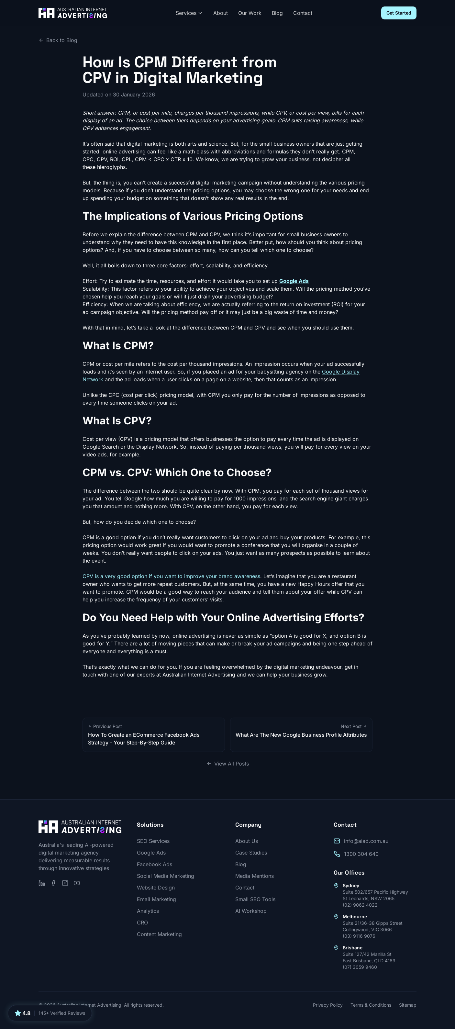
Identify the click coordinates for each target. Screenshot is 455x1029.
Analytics (148, 911)
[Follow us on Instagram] (65, 883)
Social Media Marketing (165, 876)
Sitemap (407, 1005)
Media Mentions (254, 876)
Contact (302, 13)
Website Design (156, 887)
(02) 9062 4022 (360, 905)
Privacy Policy (328, 1005)
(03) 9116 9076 (359, 936)
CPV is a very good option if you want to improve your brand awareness (171, 576)
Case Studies (251, 852)
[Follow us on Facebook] (53, 883)
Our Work (249, 13)
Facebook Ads (154, 864)
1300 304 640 (361, 854)
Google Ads (151, 852)
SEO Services (153, 841)
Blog (277, 13)
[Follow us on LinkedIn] (42, 883)
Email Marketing (156, 899)
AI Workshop (251, 911)
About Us (246, 841)
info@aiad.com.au (366, 841)
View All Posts (227, 763)
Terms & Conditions (370, 1005)
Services (189, 13)
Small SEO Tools (255, 899)
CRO (142, 922)
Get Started (398, 13)
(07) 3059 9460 (360, 967)
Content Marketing (159, 934)
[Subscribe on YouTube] (76, 883)
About (220, 13)
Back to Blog (58, 40)
